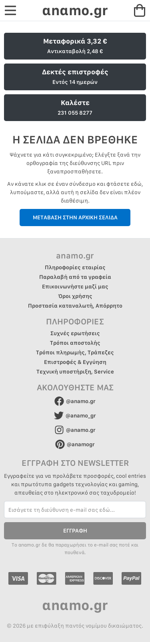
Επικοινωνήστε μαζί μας (75, 286)
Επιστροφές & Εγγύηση (75, 362)
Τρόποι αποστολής (75, 343)
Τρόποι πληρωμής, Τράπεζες (75, 352)
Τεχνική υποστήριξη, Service (75, 371)
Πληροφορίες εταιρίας (75, 267)
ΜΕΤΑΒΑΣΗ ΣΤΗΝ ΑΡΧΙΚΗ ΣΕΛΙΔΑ (75, 217)
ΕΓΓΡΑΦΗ (75, 530)
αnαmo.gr (75, 10)
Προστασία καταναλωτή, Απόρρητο (75, 305)
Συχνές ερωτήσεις (75, 333)
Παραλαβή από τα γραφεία (75, 277)
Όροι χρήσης (75, 296)
